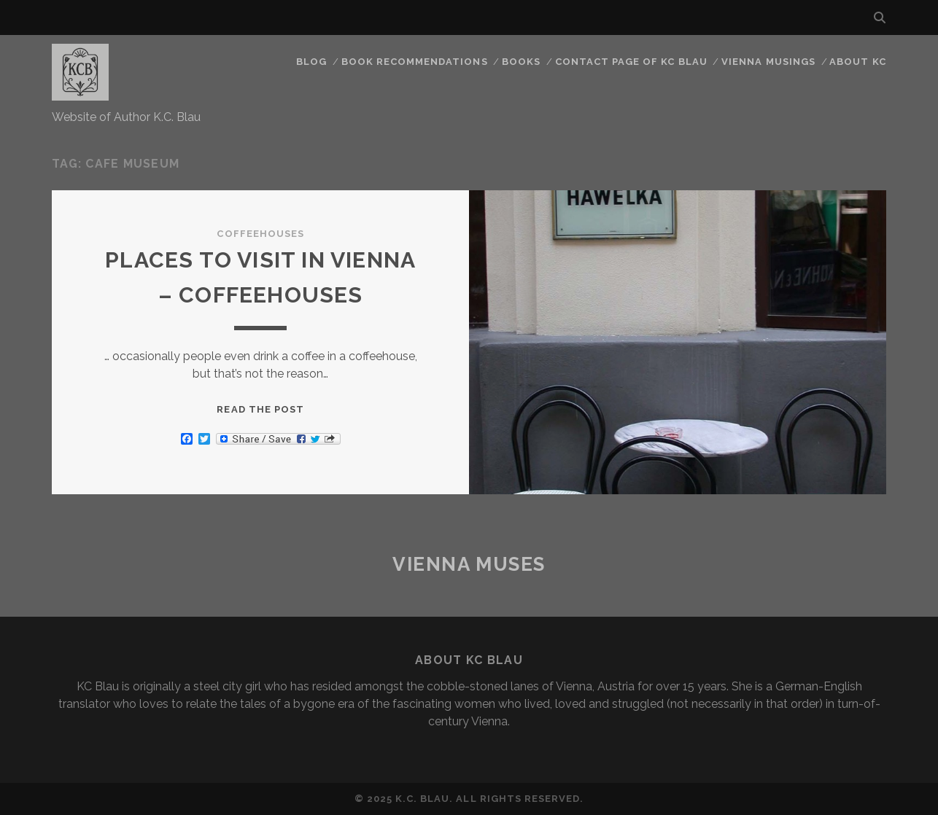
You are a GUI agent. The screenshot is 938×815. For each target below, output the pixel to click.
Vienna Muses (469, 564)
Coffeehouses (260, 233)
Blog (311, 61)
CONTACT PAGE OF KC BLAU (631, 61)
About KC (857, 61)
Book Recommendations (414, 61)
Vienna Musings (768, 61)
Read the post (260, 409)
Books (521, 61)
